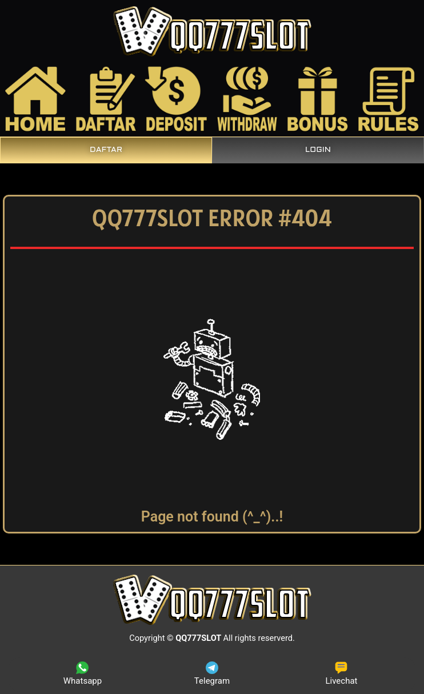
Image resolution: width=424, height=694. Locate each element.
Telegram (212, 673)
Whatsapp (82, 673)
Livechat (341, 673)
